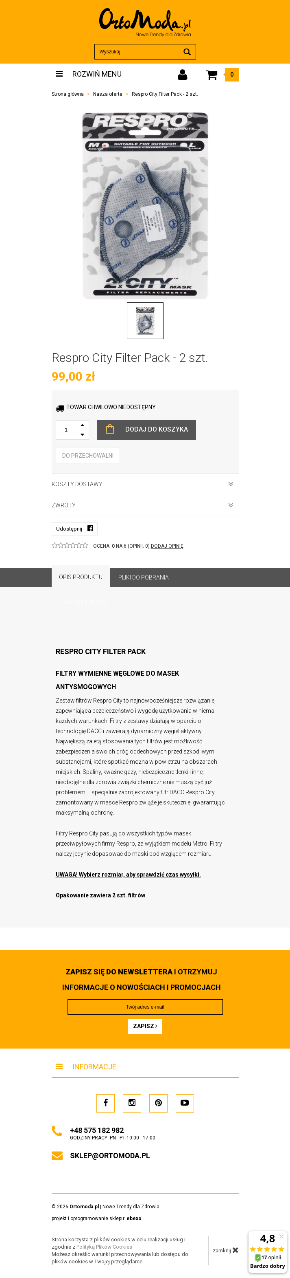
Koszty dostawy (142, 484)
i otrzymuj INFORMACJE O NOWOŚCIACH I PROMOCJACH (141, 979)
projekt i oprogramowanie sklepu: (97, 1218)
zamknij (226, 1250)
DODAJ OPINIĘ (167, 546)
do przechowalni (87, 455)
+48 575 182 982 (97, 1130)
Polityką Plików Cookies (104, 1247)
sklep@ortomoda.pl (110, 1155)
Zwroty (142, 505)
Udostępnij (74, 528)
